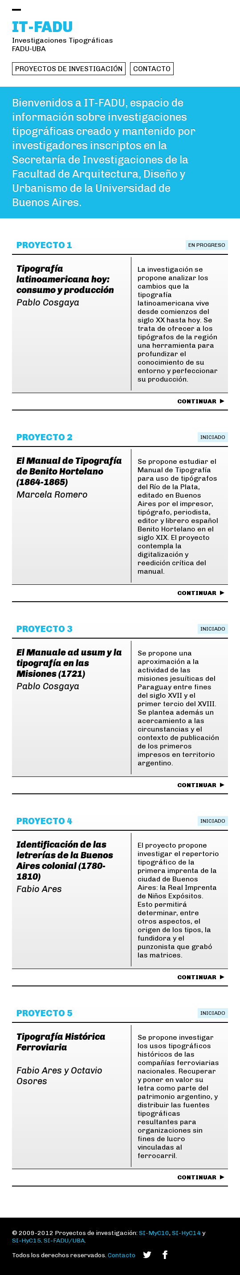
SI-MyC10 (154, 1233)
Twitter (147, 1255)
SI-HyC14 (186, 1233)
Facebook (165, 1255)
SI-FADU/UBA (64, 1240)
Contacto (152, 68)
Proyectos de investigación (68, 68)
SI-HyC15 (26, 1240)
